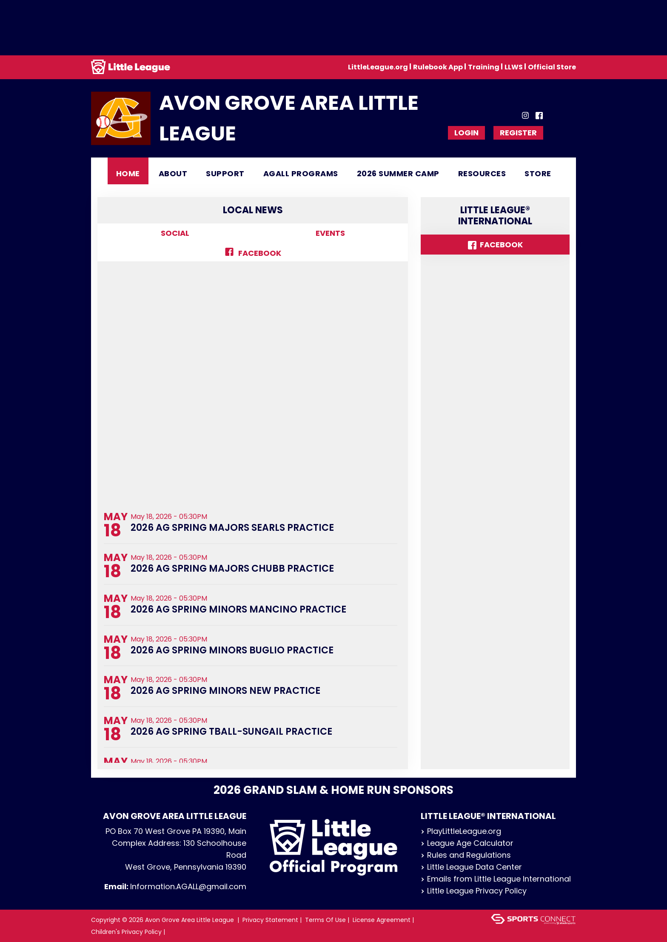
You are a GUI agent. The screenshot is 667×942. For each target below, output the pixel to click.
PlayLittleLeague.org (461, 831)
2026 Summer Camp (398, 173)
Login (466, 132)
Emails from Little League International (496, 878)
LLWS (514, 67)
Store (537, 173)
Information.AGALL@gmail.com (188, 886)
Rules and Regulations (466, 855)
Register (518, 132)
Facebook (253, 253)
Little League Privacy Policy (474, 890)
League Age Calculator (467, 843)
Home (128, 173)
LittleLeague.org (378, 67)
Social (175, 233)
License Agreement (381, 920)
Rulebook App (438, 67)
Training (483, 67)
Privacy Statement (270, 920)
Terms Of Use (325, 920)
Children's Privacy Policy (126, 932)
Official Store (552, 67)
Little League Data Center (471, 867)
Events (330, 233)
